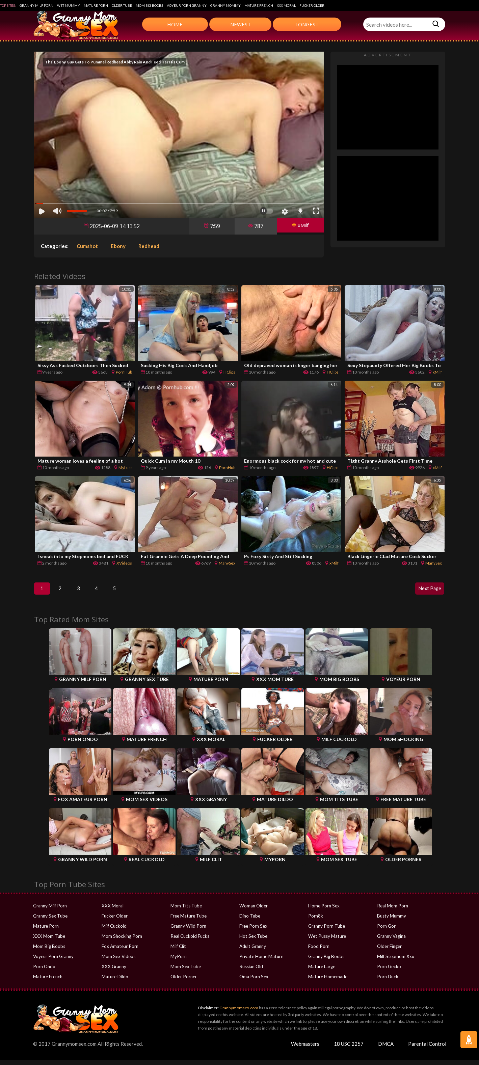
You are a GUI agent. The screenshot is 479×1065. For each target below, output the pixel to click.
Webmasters (305, 1048)
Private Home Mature (260, 961)
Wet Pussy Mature (326, 941)
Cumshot (87, 246)
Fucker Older (311, 5)
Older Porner (183, 981)
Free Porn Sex (253, 930)
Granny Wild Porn (188, 930)
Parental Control (427, 1048)
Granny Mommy (225, 5)
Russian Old (251, 971)
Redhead (148, 246)
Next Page (427, 591)
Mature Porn (96, 5)
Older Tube (122, 5)
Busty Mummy (391, 920)
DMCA (386, 1048)
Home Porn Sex (323, 910)
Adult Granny (252, 951)
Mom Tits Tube (185, 910)
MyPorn (178, 961)
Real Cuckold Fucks (189, 941)
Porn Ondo (44, 971)
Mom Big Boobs (149, 5)
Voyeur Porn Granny (187, 5)
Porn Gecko (388, 971)
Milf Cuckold (114, 930)
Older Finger (389, 951)
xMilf (298, 226)
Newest (240, 24)
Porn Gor (386, 930)
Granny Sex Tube (50, 920)
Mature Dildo (115, 981)
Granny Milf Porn (36, 5)
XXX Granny (113, 971)
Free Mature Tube (188, 920)
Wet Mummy (68, 5)
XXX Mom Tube (48, 941)
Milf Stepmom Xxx (395, 961)
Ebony (118, 246)
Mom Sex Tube (185, 971)
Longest (307, 24)
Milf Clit (178, 951)
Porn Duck (387, 981)
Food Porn (318, 951)
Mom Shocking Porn (121, 941)
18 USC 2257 (349, 1048)
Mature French (258, 5)
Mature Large (321, 971)
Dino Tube (249, 920)
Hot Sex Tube (252, 941)
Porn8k (315, 920)
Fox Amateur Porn (120, 951)
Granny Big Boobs (326, 961)
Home (175, 24)
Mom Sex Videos (118, 961)
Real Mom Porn (392, 910)
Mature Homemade (327, 981)
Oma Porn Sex (253, 981)
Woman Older (253, 910)
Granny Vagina (391, 941)
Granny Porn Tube (326, 930)
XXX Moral (286, 5)
